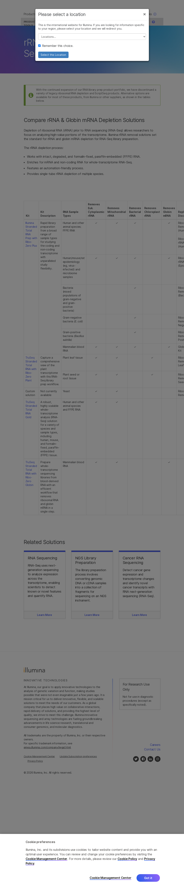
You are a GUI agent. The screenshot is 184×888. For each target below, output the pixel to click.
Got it (148, 878)
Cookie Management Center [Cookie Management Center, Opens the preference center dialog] (110, 878)
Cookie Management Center (46, 859)
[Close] (144, 16)
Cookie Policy (127, 859)
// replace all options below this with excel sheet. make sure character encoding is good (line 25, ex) (92, 39)
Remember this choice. (55, 48)
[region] (92, 861)
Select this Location (53, 57)
